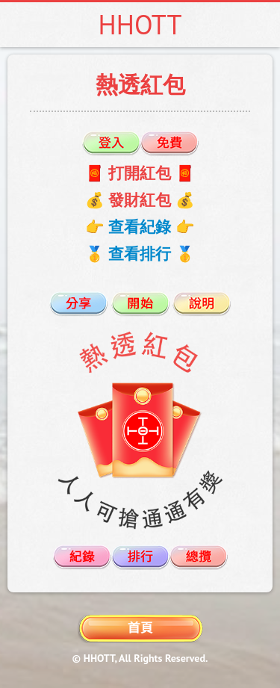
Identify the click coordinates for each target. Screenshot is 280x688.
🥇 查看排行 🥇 (139, 254)
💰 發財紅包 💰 (139, 200)
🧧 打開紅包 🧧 (139, 173)
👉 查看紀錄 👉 (139, 227)
